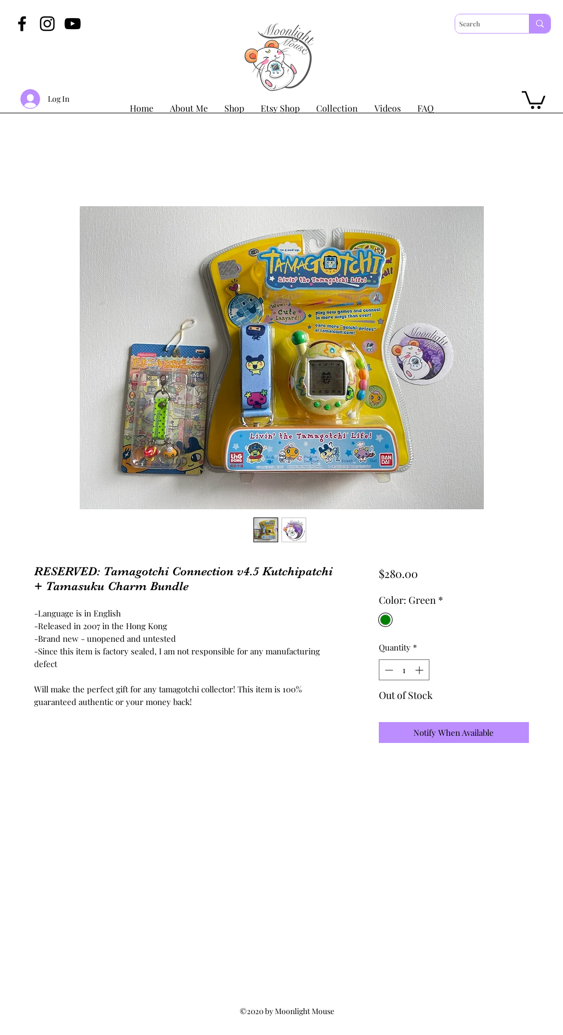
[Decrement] (387, 670)
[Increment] (420, 670)
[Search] (482, 23)
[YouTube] (72, 24)
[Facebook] (22, 24)
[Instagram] (47, 24)
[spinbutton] (404, 670)
